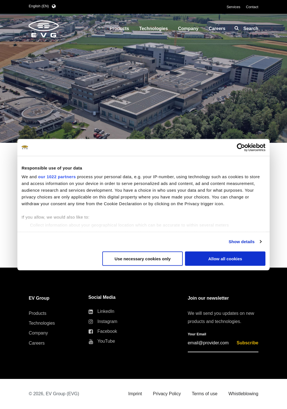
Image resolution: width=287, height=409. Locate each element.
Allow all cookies (225, 258)
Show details (242, 241)
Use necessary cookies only (143, 258)
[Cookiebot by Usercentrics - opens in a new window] (240, 147)
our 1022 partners (57, 176)
